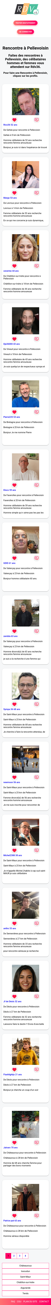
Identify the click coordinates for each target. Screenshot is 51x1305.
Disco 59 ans (9, 490)
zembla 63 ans (10, 636)
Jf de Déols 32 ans (12, 1001)
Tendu (26, 1293)
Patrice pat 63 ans (12, 1220)
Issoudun (25, 1271)
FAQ (13, 1301)
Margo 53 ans (10, 198)
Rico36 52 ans (10, 125)
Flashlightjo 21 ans (12, 1074)
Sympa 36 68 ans (11, 709)
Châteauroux (25, 1265)
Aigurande (25, 1288)
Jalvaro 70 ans (10, 1147)
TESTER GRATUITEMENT (25, 23)
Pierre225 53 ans (11, 417)
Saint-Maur (25, 1277)
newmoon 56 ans (11, 782)
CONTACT (44, 1301)
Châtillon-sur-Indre (25, 1282)
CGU (19, 1301)
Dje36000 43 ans (11, 344)
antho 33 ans (9, 928)
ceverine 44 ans (11, 271)
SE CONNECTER (25, 32)
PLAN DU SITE (30, 1301)
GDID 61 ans (9, 563)
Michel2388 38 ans (12, 855)
